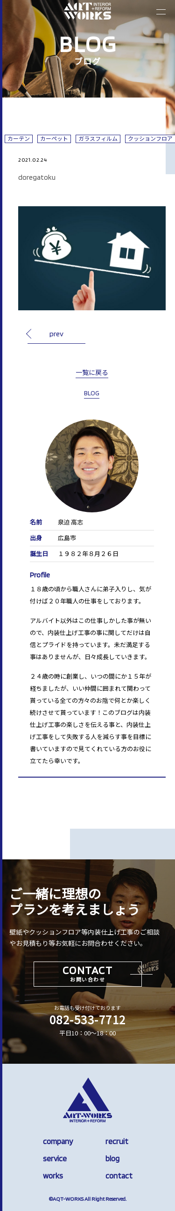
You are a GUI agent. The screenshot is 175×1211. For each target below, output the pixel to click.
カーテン (18, 138)
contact (119, 1175)
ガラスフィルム (98, 138)
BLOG (91, 393)
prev (56, 333)
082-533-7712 (87, 1019)
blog (112, 1158)
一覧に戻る (92, 372)
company (58, 1141)
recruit (116, 1141)
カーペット (54, 138)
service (55, 1158)
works (53, 1175)
